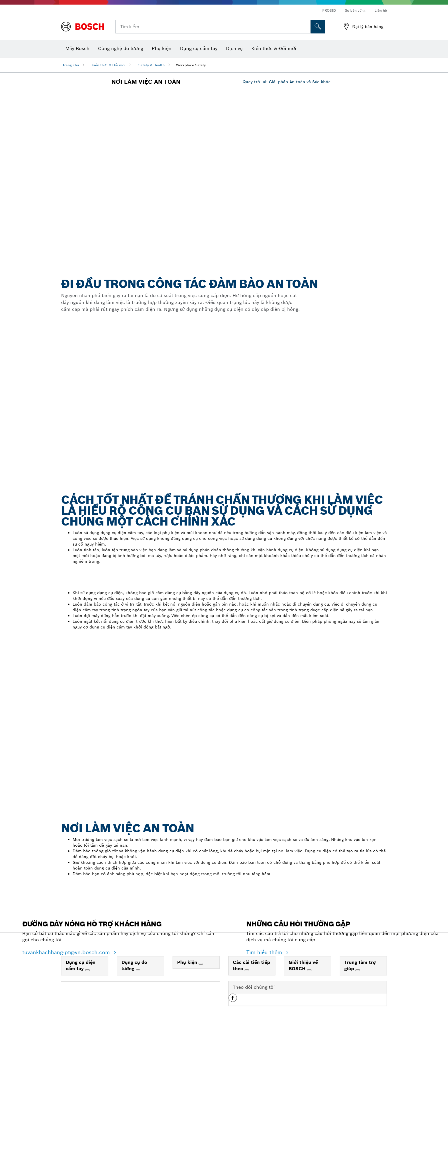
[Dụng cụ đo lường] (138, 1065)
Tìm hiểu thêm (265, 1047)
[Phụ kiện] (201, 1059)
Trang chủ (71, 65)
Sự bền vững (355, 10)
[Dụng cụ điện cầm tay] (87, 1065)
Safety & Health (151, 65)
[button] (233, 1095)
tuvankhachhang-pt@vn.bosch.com (66, 1047)
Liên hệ (381, 10)
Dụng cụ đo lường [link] (134, 1060)
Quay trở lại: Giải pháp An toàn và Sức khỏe (287, 209)
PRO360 (329, 10)
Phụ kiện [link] (188, 1057)
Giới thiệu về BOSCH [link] (303, 1060)
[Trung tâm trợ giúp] (357, 1065)
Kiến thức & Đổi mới (108, 65)
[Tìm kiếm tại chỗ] (318, 26)
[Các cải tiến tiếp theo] (247, 1065)
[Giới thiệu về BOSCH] (309, 1065)
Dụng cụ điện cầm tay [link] (80, 1060)
